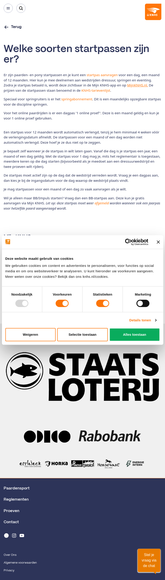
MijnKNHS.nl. (137, 85)
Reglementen (16, 499)
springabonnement (76, 99)
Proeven (11, 511)
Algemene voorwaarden (20, 562)
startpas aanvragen (102, 75)
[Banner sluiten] (158, 242)
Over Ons (10, 555)
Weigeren (30, 334)
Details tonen (140, 320)
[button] (149, 560)
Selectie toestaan (82, 334)
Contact (11, 522)
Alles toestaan (134, 334)
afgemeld (102, 203)
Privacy (9, 570)
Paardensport (17, 488)
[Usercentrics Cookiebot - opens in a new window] (128, 242)
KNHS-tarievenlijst (95, 90)
